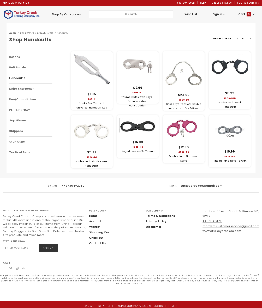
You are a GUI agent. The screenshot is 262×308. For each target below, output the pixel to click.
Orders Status (222, 3)
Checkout (95, 238)
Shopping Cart (99, 232)
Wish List (190, 14)
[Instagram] (17, 268)
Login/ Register (248, 3)
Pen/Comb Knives (22, 99)
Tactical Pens (18, 152)
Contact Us (96, 243)
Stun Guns (16, 141)
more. (19, 235)
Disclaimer (153, 227)
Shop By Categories (66, 14)
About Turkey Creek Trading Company (26, 210)
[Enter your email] (20, 248)
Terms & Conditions (159, 216)
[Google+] (24, 268)
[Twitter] (10, 268)
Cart (246, 14)
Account (95, 221)
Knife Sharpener (21, 88)
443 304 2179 (212, 221)
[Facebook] (4, 268)
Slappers (15, 131)
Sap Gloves (17, 120)
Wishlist (94, 227)
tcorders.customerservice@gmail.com (228, 226)
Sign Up (48, 248)
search (131, 14)
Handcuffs (16, 78)
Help (204, 3)
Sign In (218, 14)
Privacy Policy (155, 221)
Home (93, 216)
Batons (14, 57)
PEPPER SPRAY (20, 110)
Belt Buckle (17, 67)
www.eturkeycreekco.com (220, 231)
